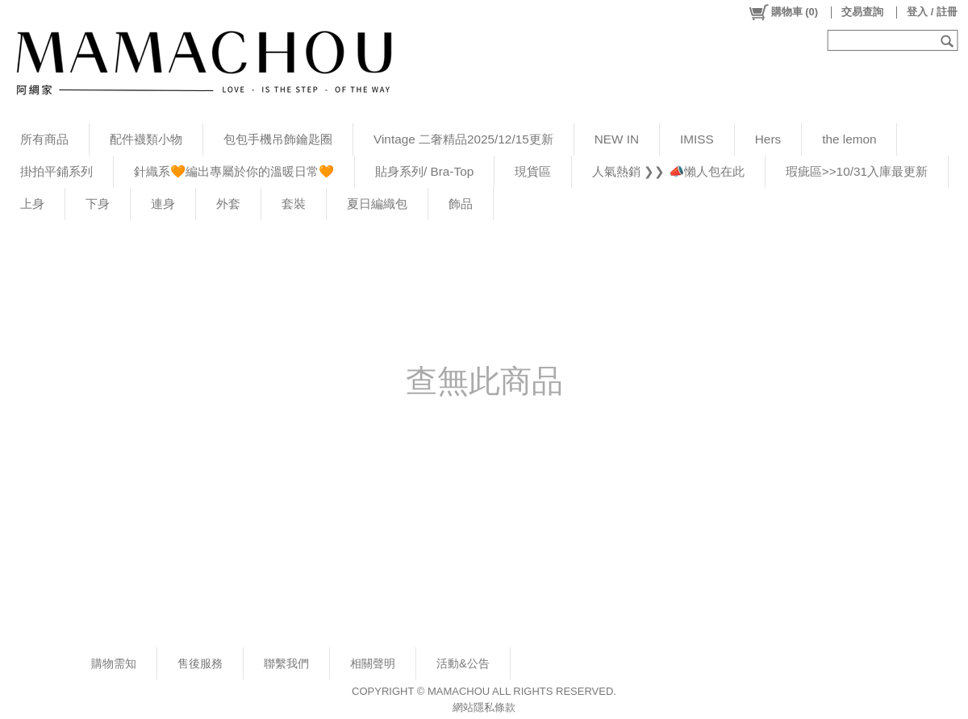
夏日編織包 (377, 203)
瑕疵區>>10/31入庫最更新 (857, 171)
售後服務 (200, 663)
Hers (768, 139)
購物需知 (113, 663)
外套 (228, 203)
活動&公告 (463, 663)
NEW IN (617, 139)
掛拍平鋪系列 (56, 171)
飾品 (461, 203)
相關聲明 (372, 663)
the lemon (849, 139)
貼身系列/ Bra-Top (424, 171)
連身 (163, 203)
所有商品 (44, 139)
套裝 (294, 203)
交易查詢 (862, 12)
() (783, 12)
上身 (32, 203)
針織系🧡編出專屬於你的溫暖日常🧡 (234, 171)
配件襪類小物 (146, 139)
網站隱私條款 (484, 707)
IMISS (697, 139)
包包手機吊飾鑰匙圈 (277, 139)
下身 (98, 203)
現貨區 (533, 171)
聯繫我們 (286, 663)
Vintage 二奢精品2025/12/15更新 (463, 139)
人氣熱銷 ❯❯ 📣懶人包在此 (668, 171)
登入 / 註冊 (932, 12)
